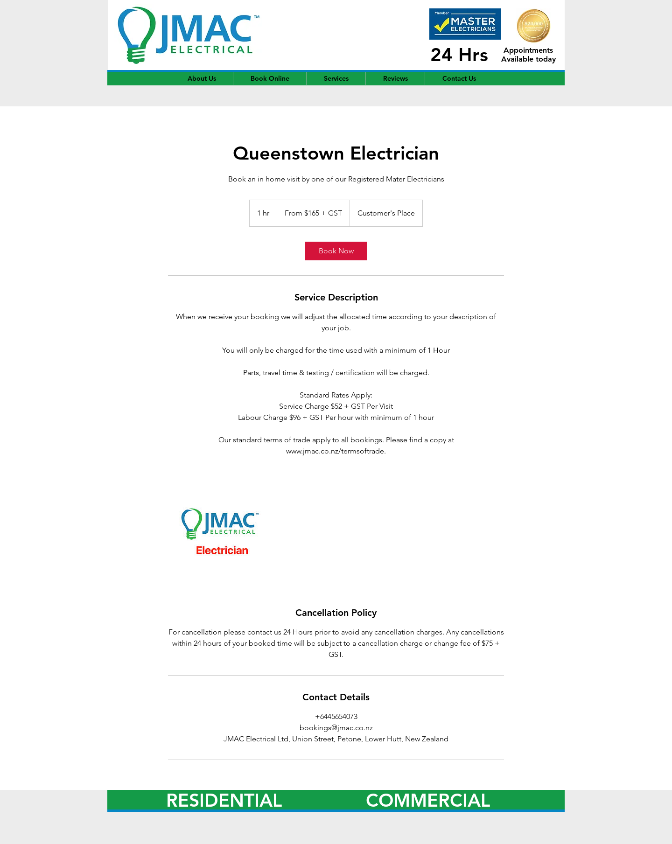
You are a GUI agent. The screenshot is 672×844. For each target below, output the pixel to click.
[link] (336, 251)
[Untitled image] (222, 531)
